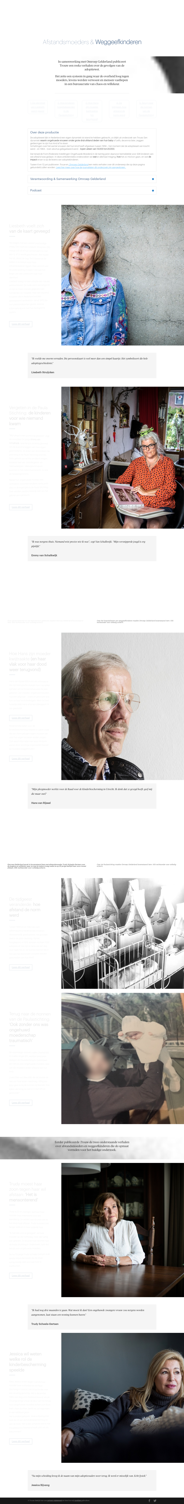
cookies (78, 1500)
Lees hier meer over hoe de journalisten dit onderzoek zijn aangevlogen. (91, 167)
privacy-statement (54, 1500)
